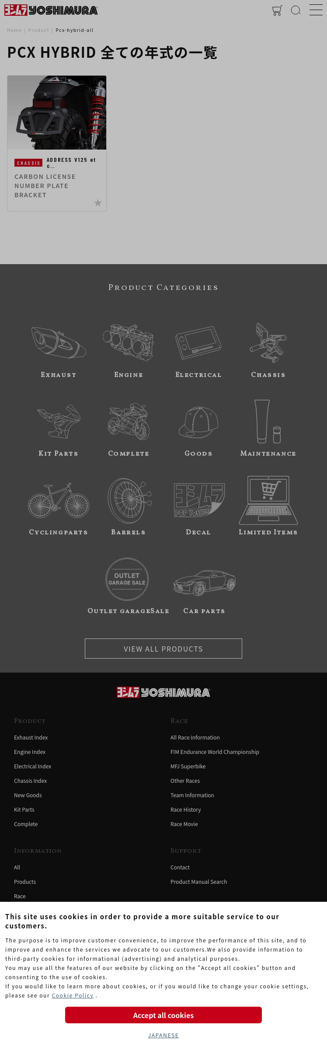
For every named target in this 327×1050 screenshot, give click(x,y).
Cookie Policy (73, 995)
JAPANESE (163, 1035)
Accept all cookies (163, 1015)
